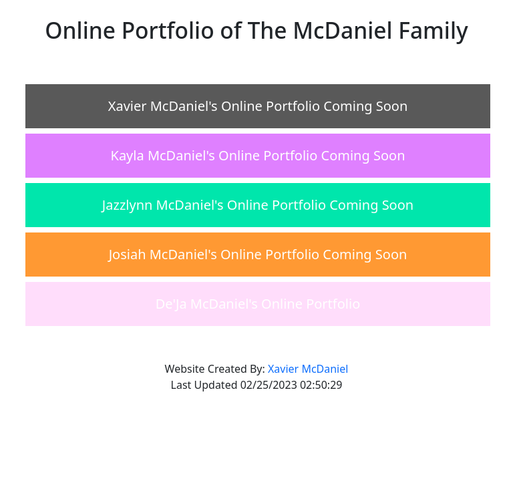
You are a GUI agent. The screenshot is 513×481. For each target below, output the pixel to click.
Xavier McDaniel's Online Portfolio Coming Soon (258, 106)
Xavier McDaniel (308, 368)
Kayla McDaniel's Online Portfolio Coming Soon (258, 155)
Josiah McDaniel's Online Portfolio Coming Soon (258, 254)
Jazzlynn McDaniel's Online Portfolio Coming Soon (257, 205)
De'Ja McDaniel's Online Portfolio (258, 304)
